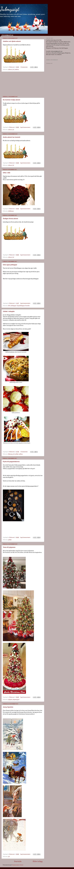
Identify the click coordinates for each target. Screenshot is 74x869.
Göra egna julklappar (10, 265)
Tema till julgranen (9, 547)
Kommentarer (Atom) (17, 865)
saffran (21, 454)
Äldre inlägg (38, 861)
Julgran (10, 699)
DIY (9, 305)
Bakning (10, 454)
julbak (16, 454)
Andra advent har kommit (11, 137)
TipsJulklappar (21, 305)
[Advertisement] (23, 84)
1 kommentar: (24, 67)
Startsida (17, 861)
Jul (13, 69)
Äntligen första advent (10, 218)
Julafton (16, 69)
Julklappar (13, 305)
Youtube (27, 305)
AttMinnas (11, 211)
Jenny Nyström (8, 707)
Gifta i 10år (6, 173)
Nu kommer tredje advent (11, 100)
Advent (10, 69)
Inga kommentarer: (25, 127)
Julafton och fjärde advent (12, 41)
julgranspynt (16, 699)
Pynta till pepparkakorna (11, 461)
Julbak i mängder (9, 311)
